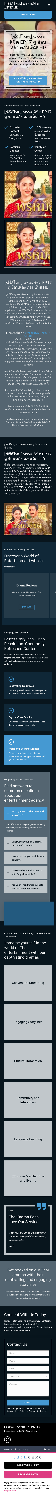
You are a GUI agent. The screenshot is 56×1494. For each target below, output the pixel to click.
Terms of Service (36, 1413)
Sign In (46, 1449)
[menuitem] (25, 5)
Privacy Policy (19, 1413)
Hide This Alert (28, 1465)
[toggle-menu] (49, 5)
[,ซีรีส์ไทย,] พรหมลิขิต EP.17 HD (21, 5)
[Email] (7, 1439)
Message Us (28, 14)
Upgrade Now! (10, 1490)
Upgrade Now (28, 1474)
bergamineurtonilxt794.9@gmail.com (20, 1431)
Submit (28, 1404)
